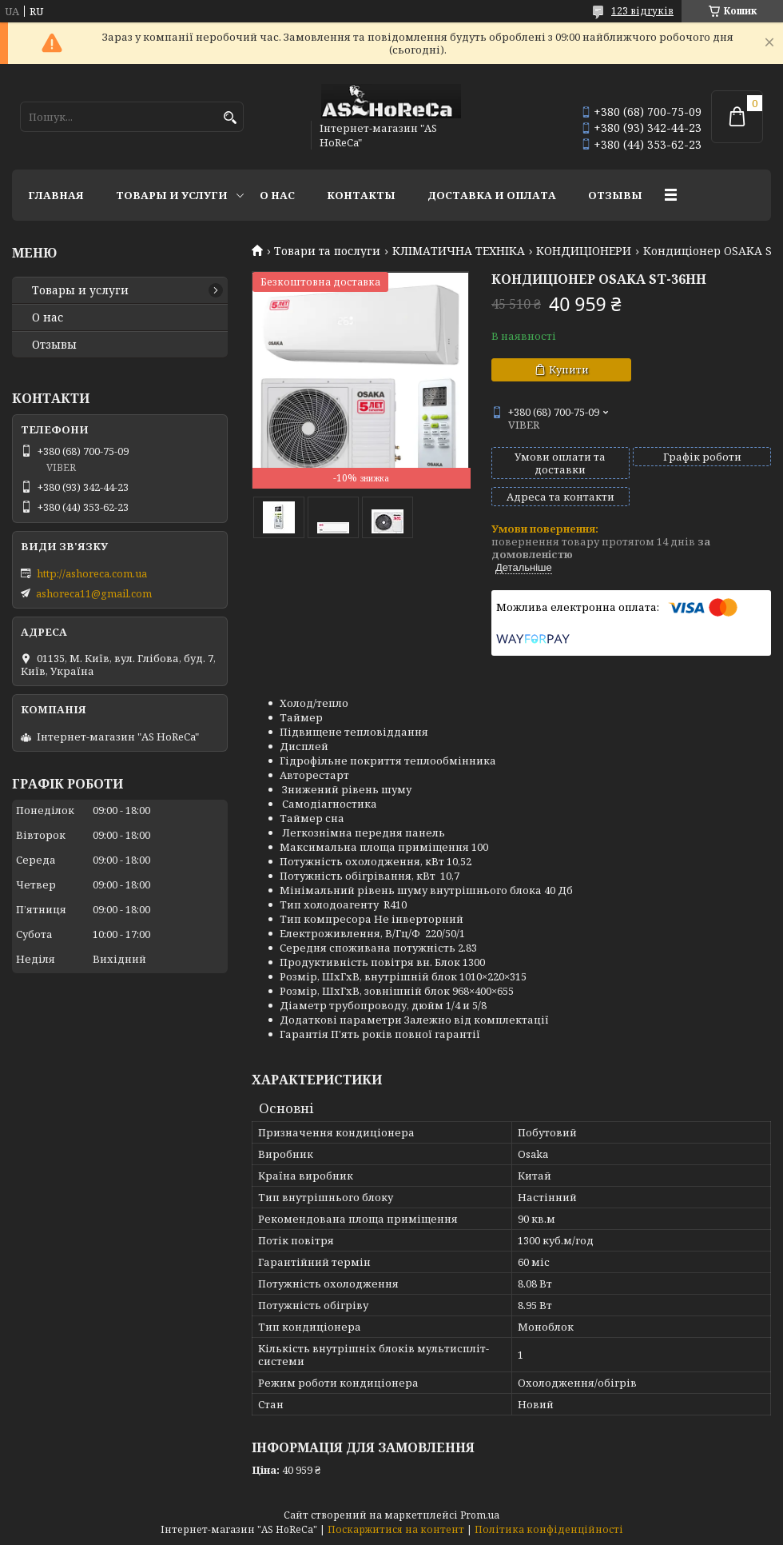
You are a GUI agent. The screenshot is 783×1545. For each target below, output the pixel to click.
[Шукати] (230, 118)
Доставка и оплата (491, 195)
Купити (569, 369)
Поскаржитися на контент (396, 1529)
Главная (56, 195)
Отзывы (615, 195)
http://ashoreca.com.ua (92, 573)
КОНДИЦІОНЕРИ (583, 251)
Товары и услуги (172, 195)
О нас (277, 195)
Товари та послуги (327, 251)
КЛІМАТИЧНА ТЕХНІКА (458, 251)
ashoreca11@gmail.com (94, 593)
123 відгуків (642, 11)
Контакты (361, 195)
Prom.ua (479, 1515)
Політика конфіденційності (549, 1529)
